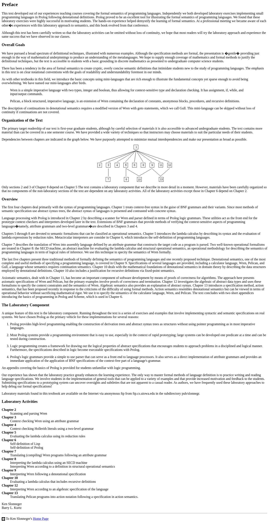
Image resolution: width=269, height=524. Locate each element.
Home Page (41, 518)
